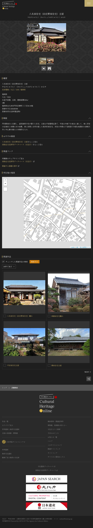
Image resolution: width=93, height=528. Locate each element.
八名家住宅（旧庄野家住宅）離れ (20, 316)
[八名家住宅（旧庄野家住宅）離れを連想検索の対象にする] (5, 316)
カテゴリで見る (7, 425)
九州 (17, 89)
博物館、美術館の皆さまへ (57, 425)
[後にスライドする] (88, 372)
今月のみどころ (53, 433)
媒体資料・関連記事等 (55, 421)
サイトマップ (52, 453)
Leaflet (73, 247)
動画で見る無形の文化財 (10, 457)
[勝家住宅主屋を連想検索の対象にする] (49, 365)
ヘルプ (50, 441)
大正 (12, 89)
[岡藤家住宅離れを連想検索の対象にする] (49, 316)
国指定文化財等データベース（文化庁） (17, 144)
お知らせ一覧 (52, 437)
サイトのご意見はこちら (56, 457)
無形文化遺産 (7, 453)
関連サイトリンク (54, 449)
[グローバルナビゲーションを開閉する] (89, 3)
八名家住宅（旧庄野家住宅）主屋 (14, 142)
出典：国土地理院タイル (83, 247)
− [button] (5, 184)
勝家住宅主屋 (56, 365)
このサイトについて (55, 445)
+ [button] (5, 180)
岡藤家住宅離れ (57, 316)
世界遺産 (5, 449)
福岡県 (23, 89)
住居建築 (5, 89)
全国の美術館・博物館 (10, 433)
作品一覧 (5, 421)
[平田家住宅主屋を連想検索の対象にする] (5, 365)
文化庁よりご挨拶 (54, 429)
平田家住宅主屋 (13, 365)
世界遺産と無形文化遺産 (10, 429)
